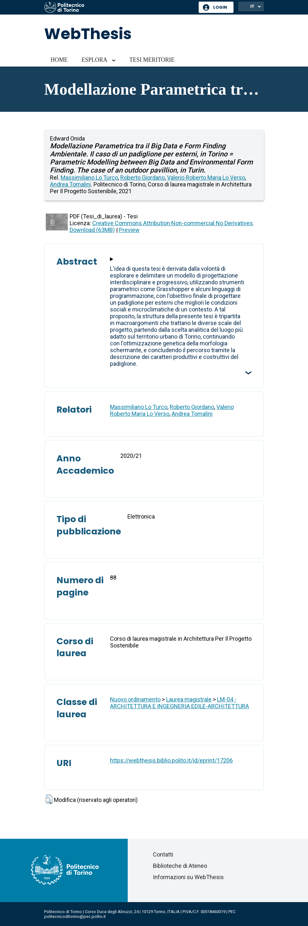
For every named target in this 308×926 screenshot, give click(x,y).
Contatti (163, 854)
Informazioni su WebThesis (188, 877)
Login (220, 7)
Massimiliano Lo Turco (89, 177)
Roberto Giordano (142, 177)
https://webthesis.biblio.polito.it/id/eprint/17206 (171, 760)
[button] (49, 799)
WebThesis (88, 34)
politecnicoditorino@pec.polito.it (75, 916)
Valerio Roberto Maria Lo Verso (206, 177)
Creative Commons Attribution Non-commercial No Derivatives (172, 223)
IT (252, 6)
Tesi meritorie (151, 60)
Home (59, 60)
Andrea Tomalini (70, 184)
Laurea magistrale (189, 699)
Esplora (94, 60)
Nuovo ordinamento (135, 699)
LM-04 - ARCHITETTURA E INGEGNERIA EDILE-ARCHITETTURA (179, 703)
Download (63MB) (92, 229)
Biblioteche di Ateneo (180, 865)
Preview (129, 229)
